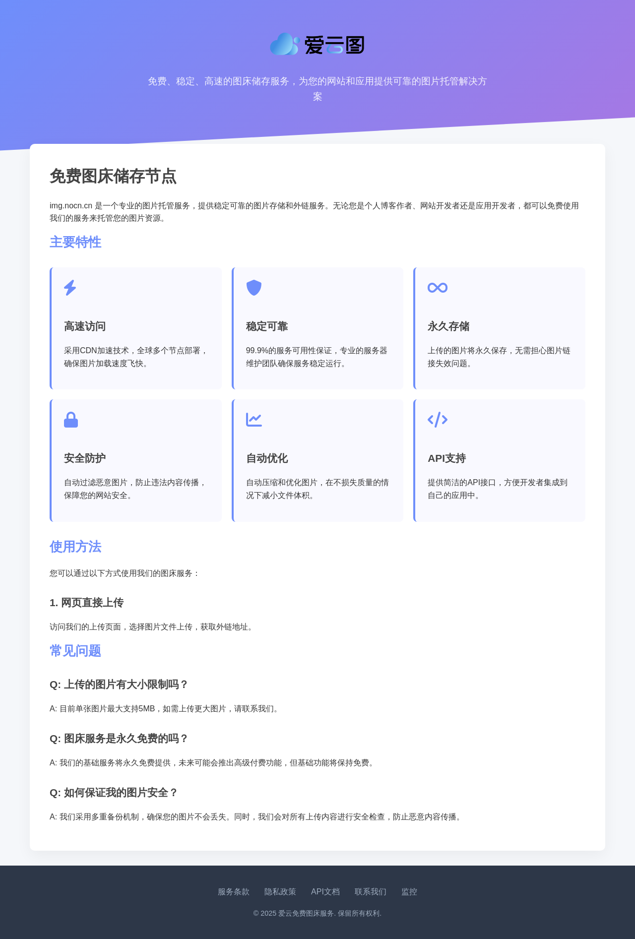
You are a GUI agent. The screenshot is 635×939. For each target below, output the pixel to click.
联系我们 (370, 891)
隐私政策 (280, 891)
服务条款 (234, 891)
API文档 (325, 891)
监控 (409, 891)
